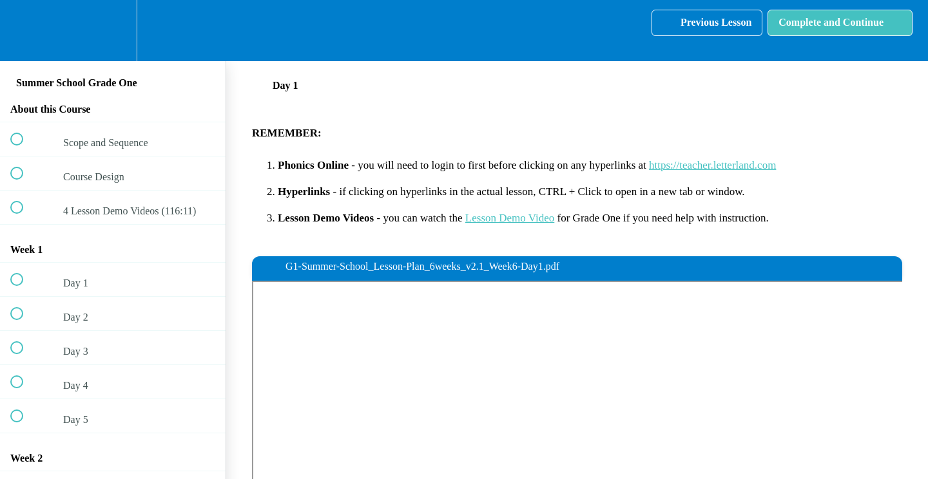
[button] (24, 30)
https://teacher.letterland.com (712, 165)
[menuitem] (113, 30)
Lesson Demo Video (509, 218)
